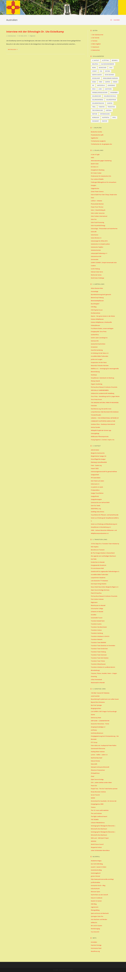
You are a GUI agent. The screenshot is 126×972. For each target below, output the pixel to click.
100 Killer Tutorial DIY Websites (100, 693)
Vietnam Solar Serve (97, 272)
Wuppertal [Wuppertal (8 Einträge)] (105, 117)
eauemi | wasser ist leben (98, 867)
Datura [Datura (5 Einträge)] (107, 71)
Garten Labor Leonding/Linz (99, 338)
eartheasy (94, 730)
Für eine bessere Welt (97, 568)
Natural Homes (95, 761)
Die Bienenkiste (95, 313)
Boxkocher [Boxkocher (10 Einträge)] (102, 67)
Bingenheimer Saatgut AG (98, 456)
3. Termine (94, 41)
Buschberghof (95, 304)
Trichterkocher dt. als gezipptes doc (101, 144)
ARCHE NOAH (95, 450)
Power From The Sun (97, 207)
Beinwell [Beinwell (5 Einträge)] (115, 60)
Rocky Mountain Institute (98, 792)
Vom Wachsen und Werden (99, 919)
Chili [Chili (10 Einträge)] (110, 67)
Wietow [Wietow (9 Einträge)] (94, 114)
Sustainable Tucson (96, 618)
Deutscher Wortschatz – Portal (100, 724)
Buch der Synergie (96, 705)
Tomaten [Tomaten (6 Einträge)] (102, 107)
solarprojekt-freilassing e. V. (99, 253)
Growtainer (94, 347)
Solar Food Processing (97, 222)
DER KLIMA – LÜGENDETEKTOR (100, 721)
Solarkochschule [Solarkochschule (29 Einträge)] (110, 96)
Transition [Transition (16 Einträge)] (111, 107)
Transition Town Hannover (99, 655)
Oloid (92, 776)
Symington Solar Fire (97, 916)
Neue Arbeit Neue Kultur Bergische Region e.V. (105, 587)
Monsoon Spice (95, 891)
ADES (92, 157)
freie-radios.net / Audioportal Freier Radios (103, 745)
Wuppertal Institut (96, 847)
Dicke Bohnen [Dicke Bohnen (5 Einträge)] (109, 75)
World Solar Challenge (97, 278)
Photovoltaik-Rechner (97, 204)
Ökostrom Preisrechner (98, 770)
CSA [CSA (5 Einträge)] (101, 71)
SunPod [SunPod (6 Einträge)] (109, 103)
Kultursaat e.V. (95, 484)
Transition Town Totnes (98, 661)
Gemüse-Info (95, 341)
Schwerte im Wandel (97, 611)
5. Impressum (95, 47)
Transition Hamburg (97, 633)
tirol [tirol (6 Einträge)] (94, 107)
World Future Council (97, 844)
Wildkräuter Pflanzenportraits (99, 436)
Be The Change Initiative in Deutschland (102, 553)
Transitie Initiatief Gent (97, 621)
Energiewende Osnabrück (98, 565)
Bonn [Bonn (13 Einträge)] (94, 67)
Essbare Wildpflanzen (97, 319)
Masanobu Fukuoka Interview (99, 365)
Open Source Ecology (97, 779)
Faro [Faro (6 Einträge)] (100, 82)
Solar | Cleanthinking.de (98, 210)
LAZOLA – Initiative (96, 201)
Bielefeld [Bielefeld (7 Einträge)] (95, 64)
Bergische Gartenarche (97, 453)
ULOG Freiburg (95, 269)
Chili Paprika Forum (96, 310)
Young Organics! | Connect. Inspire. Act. (102, 440)
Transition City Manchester (99, 627)
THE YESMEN (95, 819)
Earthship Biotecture (97, 733)
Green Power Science (97, 191)
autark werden (95, 696)
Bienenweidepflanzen (97, 301)
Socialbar (93, 615)
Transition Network (96, 639)
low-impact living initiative (98, 584)
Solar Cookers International (99, 216)
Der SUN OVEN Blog (97, 864)
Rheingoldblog (95, 910)
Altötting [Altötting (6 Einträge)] (105, 60)
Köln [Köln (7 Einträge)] (93, 89)
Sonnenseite (94, 259)
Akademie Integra (96, 861)
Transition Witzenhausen (98, 664)
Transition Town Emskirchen (99, 648)
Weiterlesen (13, 49)
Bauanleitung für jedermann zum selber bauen (105, 699)
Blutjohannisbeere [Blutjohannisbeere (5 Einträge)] (107, 64)
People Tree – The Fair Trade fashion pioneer (104, 789)
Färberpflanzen (95, 325)
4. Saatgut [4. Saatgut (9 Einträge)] (95, 60)
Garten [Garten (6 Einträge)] (107, 82)
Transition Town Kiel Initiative (99, 658)
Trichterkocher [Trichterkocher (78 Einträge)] (97, 110)
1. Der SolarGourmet (97, 35)
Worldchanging (95, 929)
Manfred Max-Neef (96, 758)
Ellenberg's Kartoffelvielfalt (99, 462)
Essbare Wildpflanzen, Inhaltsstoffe (101, 322)
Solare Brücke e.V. (96, 238)
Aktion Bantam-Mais (97, 288)
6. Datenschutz (95, 50)
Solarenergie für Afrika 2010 (99, 241)
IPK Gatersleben (95, 478)
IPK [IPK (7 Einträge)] (93, 85)
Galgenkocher (95, 188)
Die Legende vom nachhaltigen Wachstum (103, 556)
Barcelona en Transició (97, 550)
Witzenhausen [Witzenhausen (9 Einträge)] (105, 114)
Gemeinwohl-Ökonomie (98, 748)
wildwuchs (94, 922)
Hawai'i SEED (95, 468)
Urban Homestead (96, 679)
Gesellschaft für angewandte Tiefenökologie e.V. (105, 571)
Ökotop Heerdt (95, 381)
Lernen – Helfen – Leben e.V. (99, 755)
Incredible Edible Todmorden (99, 356)
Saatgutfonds (95, 496)
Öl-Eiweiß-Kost (95, 773)
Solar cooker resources (97, 213)
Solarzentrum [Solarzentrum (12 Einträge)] (111, 100)
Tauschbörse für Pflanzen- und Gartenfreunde (104, 515)
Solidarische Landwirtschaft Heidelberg (102, 393)
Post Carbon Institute (97, 599)
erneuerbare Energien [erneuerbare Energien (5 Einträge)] (110, 78)
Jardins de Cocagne (96, 359)
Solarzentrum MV (96, 256)
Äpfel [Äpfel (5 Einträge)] (114, 117)
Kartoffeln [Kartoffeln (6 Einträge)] (101, 85)
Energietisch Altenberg (97, 170)
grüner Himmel (95, 876)
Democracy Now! (96, 718)
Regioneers (94, 602)
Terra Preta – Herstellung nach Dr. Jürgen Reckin (105, 396)
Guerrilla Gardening (97, 350)
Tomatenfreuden (96, 415)
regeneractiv (94, 907)
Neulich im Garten (96, 901)
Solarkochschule (96, 250)
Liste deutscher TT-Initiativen (99, 581)
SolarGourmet (12, 36)
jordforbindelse (95, 882)
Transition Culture (96, 630)
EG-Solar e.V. (94, 167)
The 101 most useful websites (99, 810)
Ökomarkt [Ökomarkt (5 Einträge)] (95, 121)
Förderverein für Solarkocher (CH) (101, 176)
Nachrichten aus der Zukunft (99, 895)
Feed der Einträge (96, 945)
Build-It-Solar (95, 164)
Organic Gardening (96, 384)
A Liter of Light (95, 154)
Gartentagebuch (96, 873)
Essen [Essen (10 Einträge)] (94, 82)
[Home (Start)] (111, 20)
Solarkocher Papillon (97, 247)
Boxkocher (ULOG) (96, 132)
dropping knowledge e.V (98, 727)
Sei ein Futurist (95, 795)
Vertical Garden (95, 427)
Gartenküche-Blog (96, 870)
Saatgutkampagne (96, 499)
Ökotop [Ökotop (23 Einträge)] (104, 121)
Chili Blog (93, 307)
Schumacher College (97, 608)
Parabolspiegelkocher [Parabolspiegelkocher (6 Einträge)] (99, 92)
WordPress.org (95, 951)
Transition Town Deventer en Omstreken (103, 645)
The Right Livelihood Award (99, 816)
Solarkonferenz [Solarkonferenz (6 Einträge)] (97, 100)
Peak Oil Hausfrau (96, 593)
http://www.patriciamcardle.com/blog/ (102, 879)
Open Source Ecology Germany (100, 590)
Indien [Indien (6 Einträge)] (115, 82)
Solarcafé (93, 232)
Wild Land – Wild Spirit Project (100, 838)
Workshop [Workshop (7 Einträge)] (95, 117)
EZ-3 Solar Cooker (96, 173)
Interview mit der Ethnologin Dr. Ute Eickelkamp (35, 31)
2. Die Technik (95, 38)
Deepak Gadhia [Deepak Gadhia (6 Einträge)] (97, 75)
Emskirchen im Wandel (97, 562)
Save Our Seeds (95, 505)
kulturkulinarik (95, 888)
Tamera (93, 807)
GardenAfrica (95, 334)
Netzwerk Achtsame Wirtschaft (100, 767)
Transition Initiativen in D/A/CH (100, 636)
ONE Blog (93, 904)
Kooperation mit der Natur (99, 362)
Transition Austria (96, 624)
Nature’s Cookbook (96, 898)
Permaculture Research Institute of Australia (104, 387)
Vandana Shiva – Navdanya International (103, 424)
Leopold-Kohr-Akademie (98, 577)
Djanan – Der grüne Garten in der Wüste (103, 316)
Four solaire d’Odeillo (97, 179)
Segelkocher (94, 138)
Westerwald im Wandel (98, 682)
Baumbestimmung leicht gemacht (101, 294)
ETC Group (94, 742)
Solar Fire (93, 219)
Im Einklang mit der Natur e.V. (100, 353)
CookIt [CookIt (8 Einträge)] (94, 71)
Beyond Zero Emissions (98, 702)
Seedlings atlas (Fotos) (97, 512)
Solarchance (94, 235)
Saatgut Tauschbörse (97, 493)
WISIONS (93, 841)
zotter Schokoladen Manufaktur (100, 850)
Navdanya (94, 375)
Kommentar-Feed (96, 948)
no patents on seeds (97, 487)
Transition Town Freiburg (98, 652)
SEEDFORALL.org (96, 508)
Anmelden (94, 942)
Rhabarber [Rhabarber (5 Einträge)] (114, 92)
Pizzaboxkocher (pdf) (97, 135)
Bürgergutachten (96, 708)
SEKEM (93, 798)
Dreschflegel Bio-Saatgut (98, 459)
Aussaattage (94, 291)
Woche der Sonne (96, 275)
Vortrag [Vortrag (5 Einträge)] (108, 110)
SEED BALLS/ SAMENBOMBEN (100, 390)
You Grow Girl (95, 932)
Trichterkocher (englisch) (98, 141)
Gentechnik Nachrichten (98, 344)
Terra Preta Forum (96, 399)
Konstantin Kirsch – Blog (98, 885)
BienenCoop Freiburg (97, 297)
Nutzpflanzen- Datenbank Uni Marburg (102, 378)
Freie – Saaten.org (96, 465)
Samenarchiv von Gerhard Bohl (100, 502)
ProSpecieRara (95, 490)
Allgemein (32, 36)
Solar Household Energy (98, 225)
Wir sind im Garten (96, 925)
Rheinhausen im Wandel (98, 605)
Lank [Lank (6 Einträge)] (100, 89)
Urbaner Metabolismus (98, 822)
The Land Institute (96, 813)
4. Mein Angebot (96, 44)
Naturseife (94, 764)
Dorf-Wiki (93, 559)
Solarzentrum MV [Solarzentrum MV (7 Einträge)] (98, 103)
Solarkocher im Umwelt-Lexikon (100, 244)
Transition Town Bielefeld (98, 642)
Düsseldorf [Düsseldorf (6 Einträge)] (96, 78)
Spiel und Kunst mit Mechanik (100, 913)
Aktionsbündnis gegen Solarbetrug (101, 161)
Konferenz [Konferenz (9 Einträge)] (111, 85)
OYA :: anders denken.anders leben (101, 782)
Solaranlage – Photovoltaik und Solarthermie (104, 228)
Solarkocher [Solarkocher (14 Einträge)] (96, 96)
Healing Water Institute (98, 751)
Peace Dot (94, 785)
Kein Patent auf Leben (97, 481)
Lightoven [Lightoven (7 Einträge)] (108, 89)
